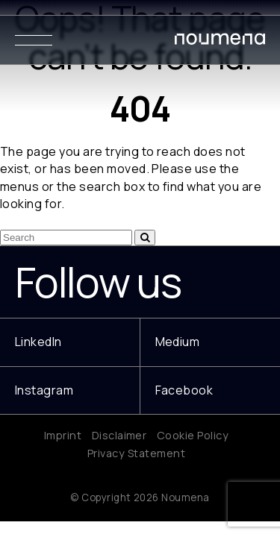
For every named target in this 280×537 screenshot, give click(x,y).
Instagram (44, 390)
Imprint (62, 435)
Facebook (184, 390)
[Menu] (33, 40)
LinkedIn (38, 341)
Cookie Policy (192, 435)
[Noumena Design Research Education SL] (220, 42)
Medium (177, 341)
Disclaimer (119, 435)
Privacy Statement (136, 453)
